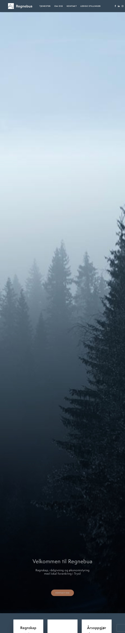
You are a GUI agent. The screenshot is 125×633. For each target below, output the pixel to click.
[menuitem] (39, 6)
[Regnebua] (17, 6)
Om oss (52, 6)
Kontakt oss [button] (62, 589)
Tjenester (39, 6)
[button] (109, 6)
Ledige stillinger (84, 6)
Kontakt (66, 6)
